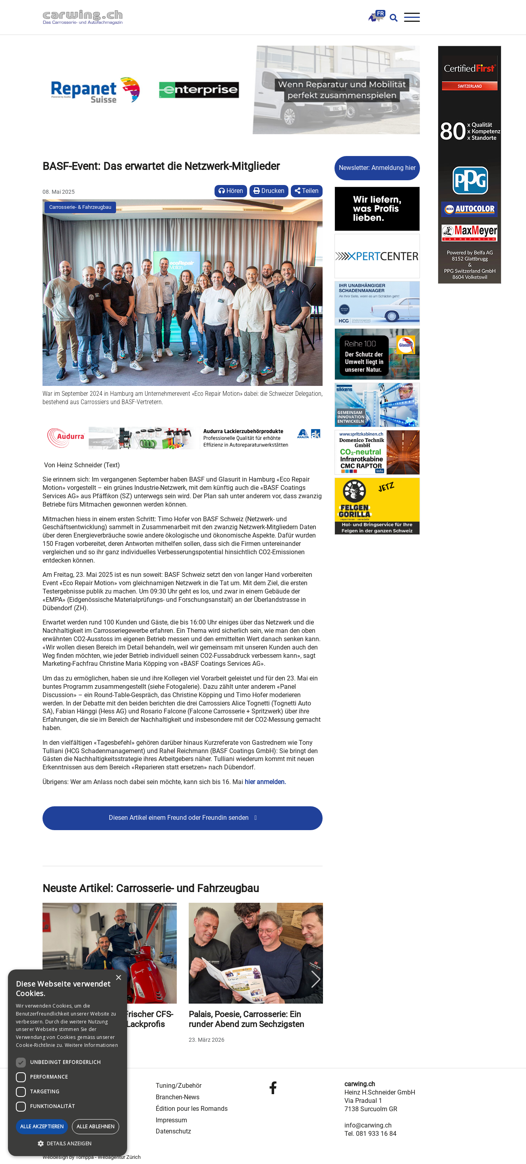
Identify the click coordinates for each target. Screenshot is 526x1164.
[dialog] (67, 1062)
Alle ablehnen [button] (95, 1126)
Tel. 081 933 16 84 (370, 1133)
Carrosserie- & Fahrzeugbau (80, 207)
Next (316, 979)
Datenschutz (173, 1131)
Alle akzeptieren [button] (42, 1126)
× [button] (118, 978)
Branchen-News (177, 1097)
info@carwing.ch (368, 1125)
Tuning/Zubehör (178, 1085)
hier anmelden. (265, 782)
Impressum (171, 1120)
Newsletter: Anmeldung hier (377, 168)
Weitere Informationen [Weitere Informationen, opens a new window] (91, 1045)
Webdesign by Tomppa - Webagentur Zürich (92, 1157)
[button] (54, 309)
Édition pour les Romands (192, 1108)
